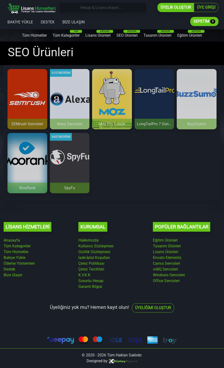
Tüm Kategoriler (67, 34)
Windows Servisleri (169, 275)
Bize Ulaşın (73, 21)
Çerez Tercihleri (91, 269)
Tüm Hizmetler (34, 35)
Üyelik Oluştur (176, 7)
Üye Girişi (206, 7)
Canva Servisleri (166, 263)
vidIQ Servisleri (165, 269)
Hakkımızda (88, 240)
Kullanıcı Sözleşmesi (96, 246)
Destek (48, 21)
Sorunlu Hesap (90, 280)
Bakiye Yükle (20, 21)
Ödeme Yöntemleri (19, 263)
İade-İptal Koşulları (94, 257)
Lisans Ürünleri (99, 34)
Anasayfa (12, 240)
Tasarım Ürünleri (158, 34)
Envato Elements (167, 257)
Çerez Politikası (91, 263)
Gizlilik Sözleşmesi (94, 252)
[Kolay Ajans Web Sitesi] (123, 361)
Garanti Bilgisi (90, 286)
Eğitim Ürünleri (190, 34)
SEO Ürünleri (128, 34)
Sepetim (204, 21)
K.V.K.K (84, 275)
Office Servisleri (166, 280)
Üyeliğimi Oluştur (153, 308)
